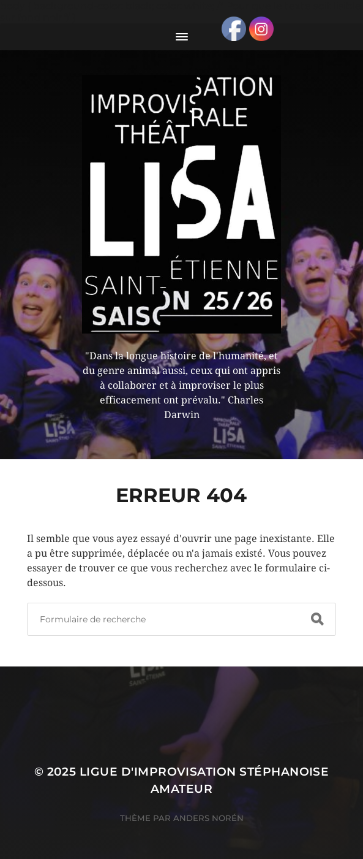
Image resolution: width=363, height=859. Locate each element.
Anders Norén (208, 818)
